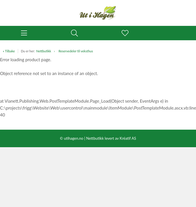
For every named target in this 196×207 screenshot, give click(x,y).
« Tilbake (9, 51)
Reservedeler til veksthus (76, 51)
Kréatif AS (128, 138)
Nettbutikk (43, 51)
